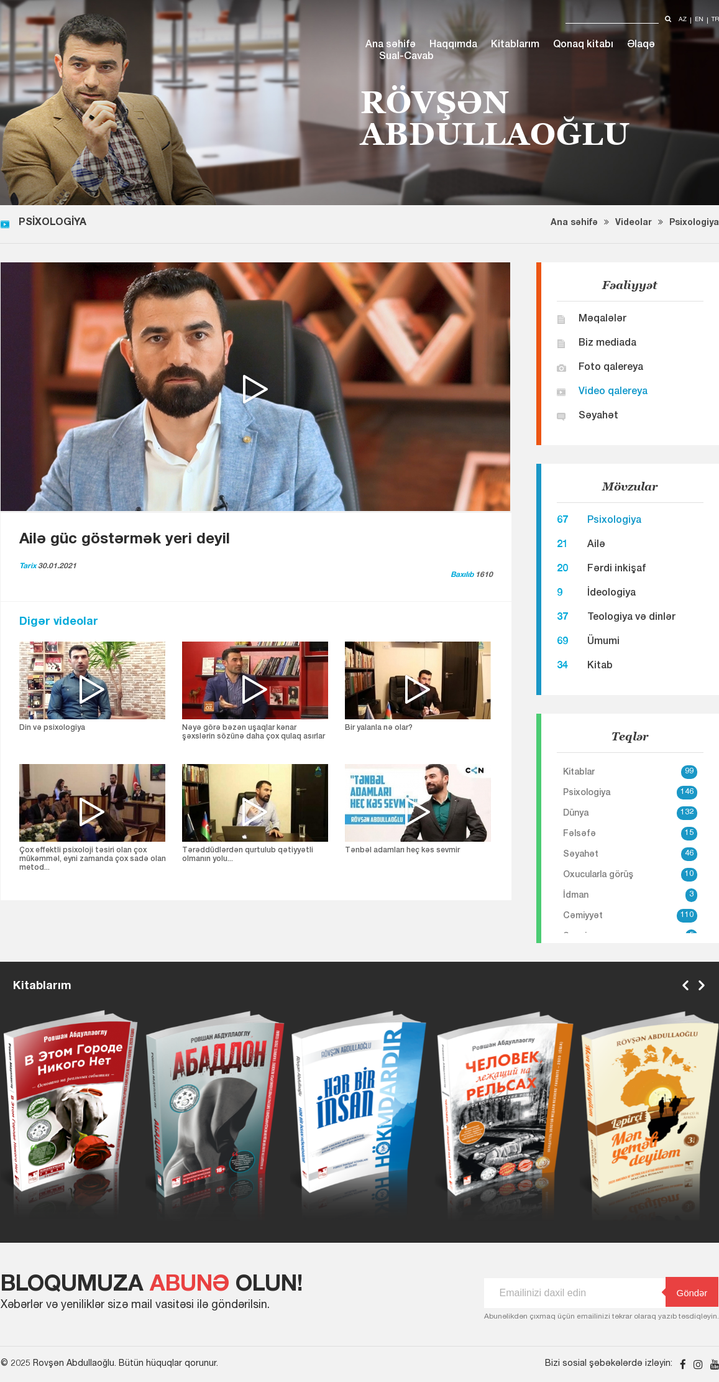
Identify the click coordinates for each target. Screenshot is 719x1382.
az (683, 20)
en (699, 20)
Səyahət (598, 417)
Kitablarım (515, 45)
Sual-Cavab (406, 57)
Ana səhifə (390, 45)
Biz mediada (607, 344)
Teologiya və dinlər (631, 618)
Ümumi (603, 642)
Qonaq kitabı (583, 45)
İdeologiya (611, 594)
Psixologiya (694, 223)
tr (715, 20)
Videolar (633, 223)
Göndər (687, 1292)
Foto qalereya (611, 368)
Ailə (596, 545)
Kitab (600, 666)
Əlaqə (641, 45)
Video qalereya (613, 392)
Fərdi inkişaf (616, 569)
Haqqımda (453, 45)
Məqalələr (602, 320)
